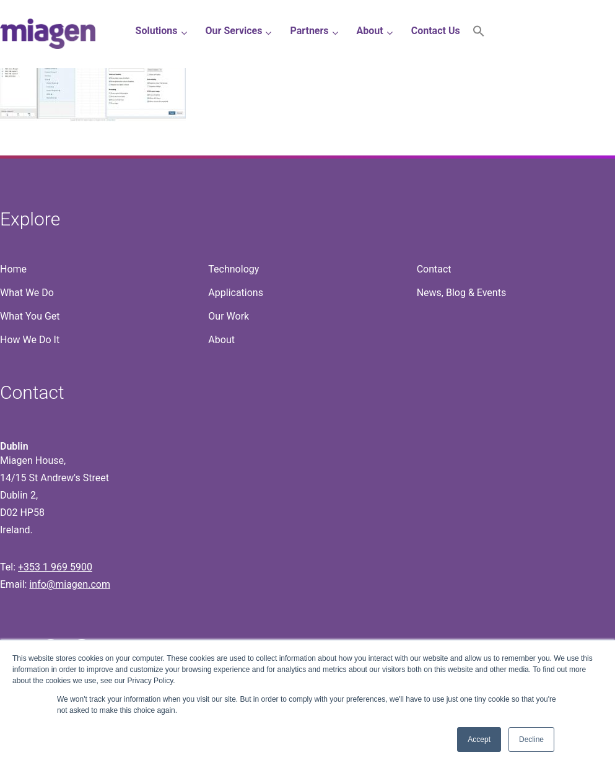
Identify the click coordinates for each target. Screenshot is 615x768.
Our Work (228, 316)
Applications (235, 293)
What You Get (30, 316)
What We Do (27, 293)
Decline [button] (531, 739)
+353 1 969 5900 (55, 567)
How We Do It (29, 340)
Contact (434, 269)
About (221, 340)
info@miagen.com (69, 584)
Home (13, 269)
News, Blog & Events (462, 293)
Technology (233, 269)
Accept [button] (479, 739)
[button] (479, 34)
